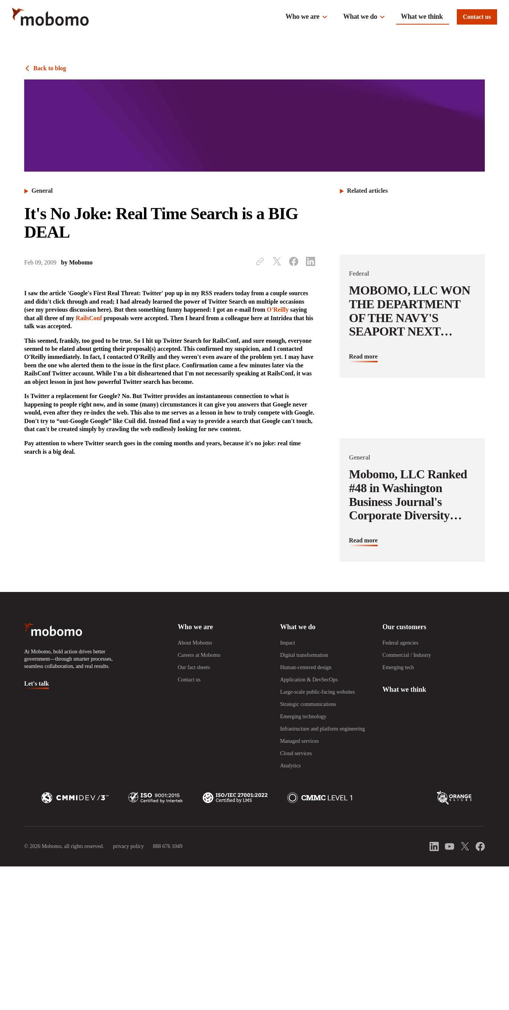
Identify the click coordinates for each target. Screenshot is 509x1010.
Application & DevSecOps (309, 680)
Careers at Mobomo (199, 655)
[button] (306, 17)
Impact (287, 643)
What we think (422, 16)
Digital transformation (304, 655)
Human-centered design (305, 667)
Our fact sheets (194, 667)
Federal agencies (400, 643)
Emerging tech (398, 667)
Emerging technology (303, 716)
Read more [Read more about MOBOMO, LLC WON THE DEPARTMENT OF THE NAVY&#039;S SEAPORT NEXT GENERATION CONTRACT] (363, 356)
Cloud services (296, 753)
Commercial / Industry (406, 655)
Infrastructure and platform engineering (322, 729)
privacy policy (128, 846)
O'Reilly (278, 309)
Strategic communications (308, 704)
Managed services (299, 741)
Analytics (290, 766)
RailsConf (89, 318)
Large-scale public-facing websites (317, 692)
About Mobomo (195, 643)
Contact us (477, 16)
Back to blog (49, 68)
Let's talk (36, 683)
